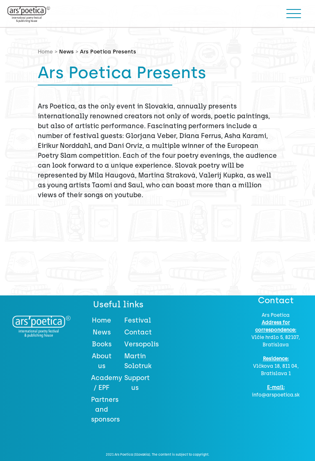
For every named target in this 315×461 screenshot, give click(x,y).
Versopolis (141, 344)
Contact (138, 332)
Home (101, 320)
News (66, 51)
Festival (137, 320)
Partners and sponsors (105, 409)
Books (102, 344)
